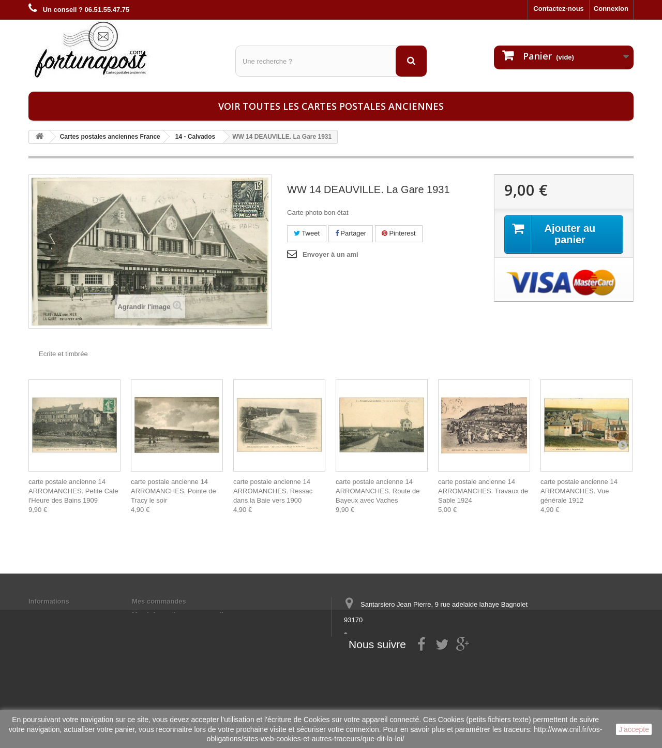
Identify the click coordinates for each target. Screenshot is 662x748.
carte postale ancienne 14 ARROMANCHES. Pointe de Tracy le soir (173, 491)
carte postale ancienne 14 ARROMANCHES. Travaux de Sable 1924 (483, 491)
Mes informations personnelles (181, 615)
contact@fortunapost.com (423, 658)
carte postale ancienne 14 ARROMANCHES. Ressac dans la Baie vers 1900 (272, 491)
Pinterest (399, 233)
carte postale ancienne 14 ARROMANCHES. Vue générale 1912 (579, 491)
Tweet (307, 233)
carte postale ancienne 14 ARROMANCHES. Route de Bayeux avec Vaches (378, 491)
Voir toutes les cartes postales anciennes (331, 106)
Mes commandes (159, 601)
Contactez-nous (558, 8)
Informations (48, 601)
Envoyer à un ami (330, 254)
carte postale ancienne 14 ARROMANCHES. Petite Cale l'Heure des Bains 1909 (73, 491)
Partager (350, 233)
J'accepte (634, 729)
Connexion (611, 8)
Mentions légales (55, 615)
